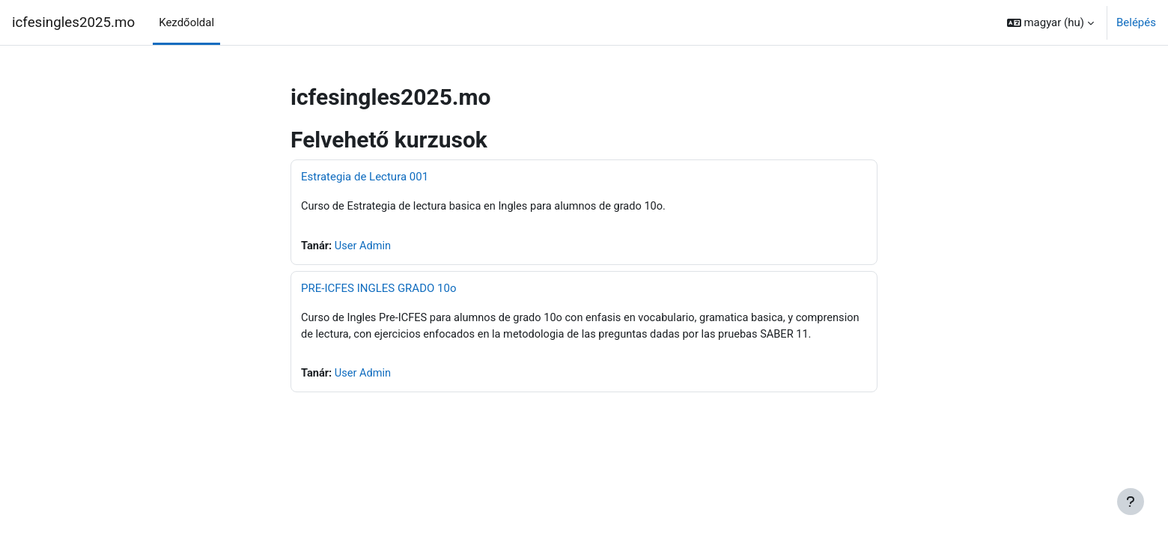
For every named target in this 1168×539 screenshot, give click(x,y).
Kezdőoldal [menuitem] (186, 22)
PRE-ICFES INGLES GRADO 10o (378, 289)
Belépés (1136, 22)
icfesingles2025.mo (73, 22)
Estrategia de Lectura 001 (364, 176)
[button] (1050, 22)
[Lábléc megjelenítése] (1130, 501)
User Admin (364, 247)
